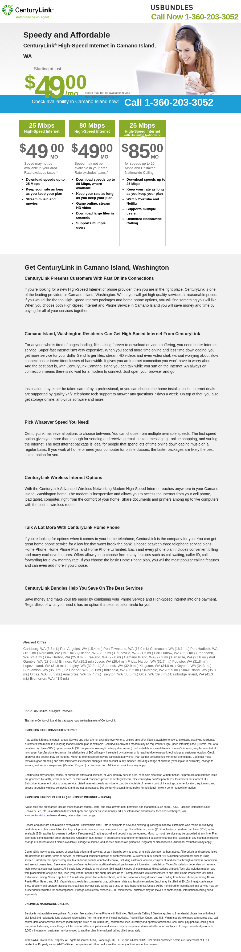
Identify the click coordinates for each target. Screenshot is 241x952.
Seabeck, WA (112, 666)
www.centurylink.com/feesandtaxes (45, 815)
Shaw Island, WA (194, 670)
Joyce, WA (103, 661)
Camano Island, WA (139, 657)
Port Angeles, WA (73, 649)
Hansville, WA (181, 657)
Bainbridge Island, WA (187, 674)
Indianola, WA (114, 670)
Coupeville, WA (125, 653)
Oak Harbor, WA (57, 657)
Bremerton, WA (42, 678)
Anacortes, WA (74, 674)
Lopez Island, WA (36, 666)
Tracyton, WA (112, 674)
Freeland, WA (97, 657)
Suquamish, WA (35, 670)
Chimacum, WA (162, 649)
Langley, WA (76, 666)
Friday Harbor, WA (142, 661)
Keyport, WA (186, 666)
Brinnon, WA (68, 661)
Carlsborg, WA (34, 649)
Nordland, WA (49, 653)
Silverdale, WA (153, 670)
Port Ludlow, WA (166, 653)
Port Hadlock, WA (203, 649)
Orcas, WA (38, 674)
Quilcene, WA (87, 653)
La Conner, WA (76, 670)
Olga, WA (146, 674)
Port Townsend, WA (119, 649)
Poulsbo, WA (182, 661)
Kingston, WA (150, 666)
